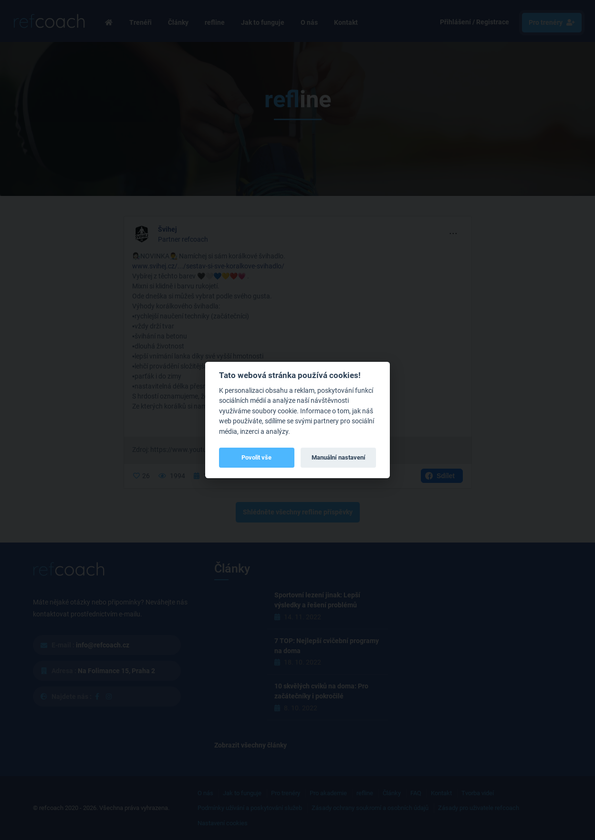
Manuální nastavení (338, 457)
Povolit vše (256, 457)
